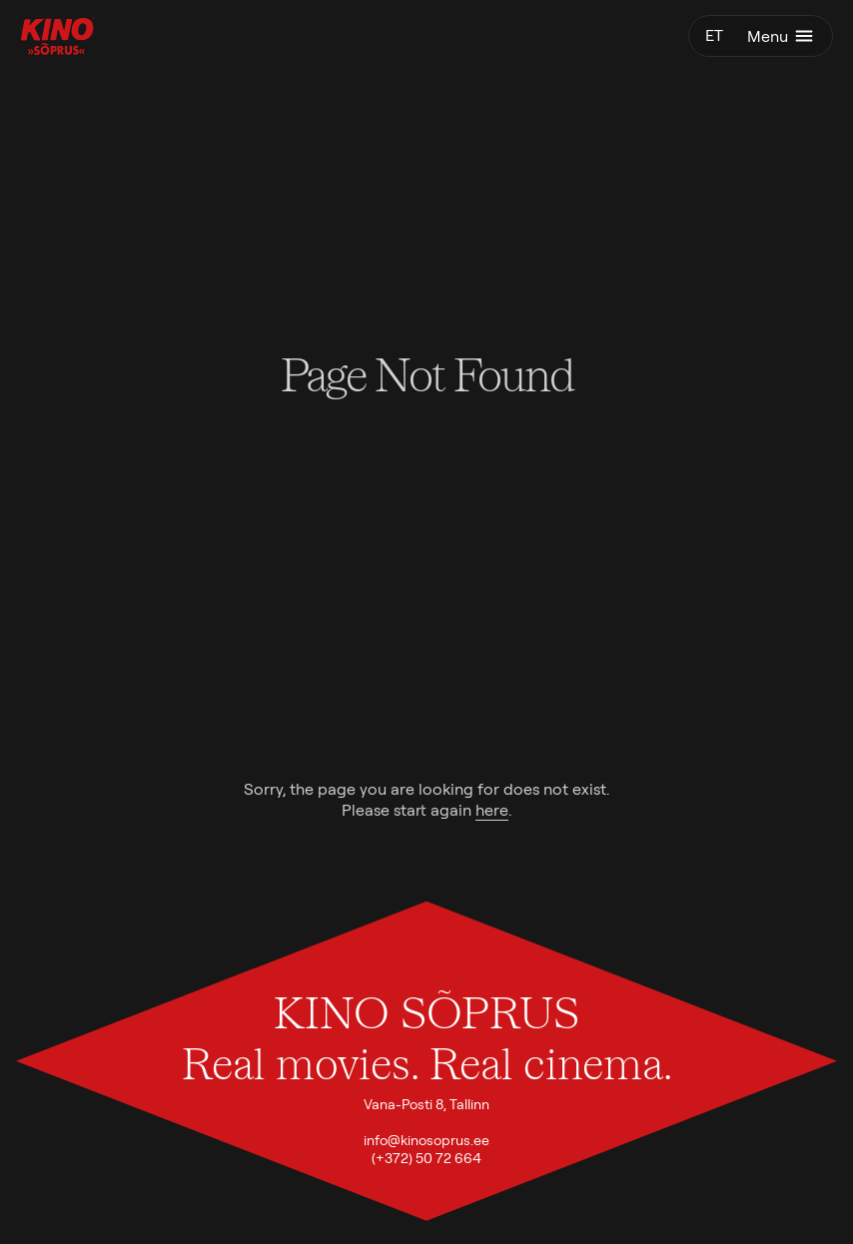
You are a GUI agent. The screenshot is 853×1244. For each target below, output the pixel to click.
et (714, 35)
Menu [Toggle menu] (781, 36)
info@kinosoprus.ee (426, 1140)
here (491, 810)
